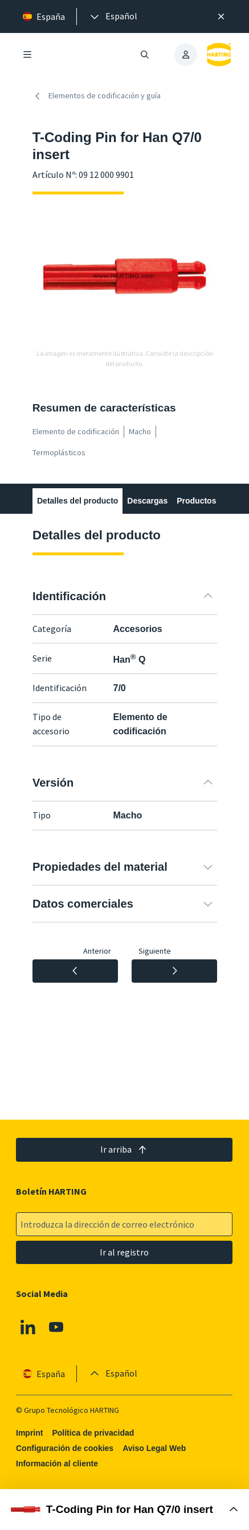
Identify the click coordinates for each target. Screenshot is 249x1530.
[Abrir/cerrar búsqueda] (144, 54)
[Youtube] (56, 1327)
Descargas (147, 500)
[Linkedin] (28, 1327)
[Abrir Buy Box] (124, 1509)
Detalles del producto (77, 500)
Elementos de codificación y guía (96, 96)
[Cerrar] (221, 16)
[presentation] (112, 16)
